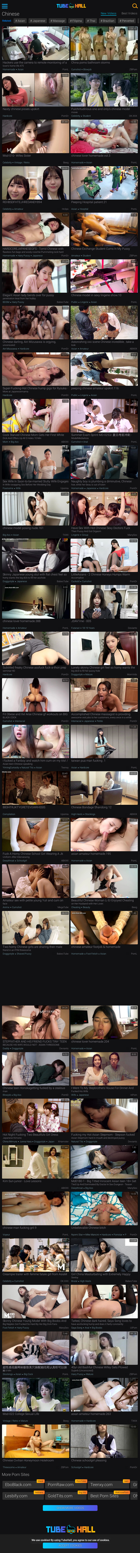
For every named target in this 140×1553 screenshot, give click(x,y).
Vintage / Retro (22, 162)
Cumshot (76, 69)
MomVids (132, 674)
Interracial (19, 721)
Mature (89, 674)
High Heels (77, 814)
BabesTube (63, 302)
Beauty (86, 907)
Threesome (9, 1467)
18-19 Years (88, 628)
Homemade (9, 69)
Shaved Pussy (23, 953)
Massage (58, 21)
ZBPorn (133, 69)
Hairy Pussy (23, 255)
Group (84, 535)
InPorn (134, 1095)
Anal (85, 441)
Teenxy (65, 767)
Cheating (76, 907)
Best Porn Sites (109, 1495)
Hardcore (7, 116)
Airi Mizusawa (10, 348)
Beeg (66, 162)
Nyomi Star (77, 1234)
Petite (99, 721)
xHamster (63, 1141)
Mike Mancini (92, 1234)
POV (126, 1234)
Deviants (132, 628)
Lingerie (84, 302)
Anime (6, 907)
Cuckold (75, 581)
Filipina (77, 21)
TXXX (66, 535)
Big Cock (28, 1374)
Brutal (74, 1281)
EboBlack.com (24, 1484)
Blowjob (87, 69)
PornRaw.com (67, 1484)
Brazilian (108, 21)
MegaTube (63, 907)
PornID (65, 1095)
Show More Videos (70, 1508)
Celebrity (76, 116)
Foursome (8, 488)
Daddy (6, 1048)
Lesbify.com (24, 1495)
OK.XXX (133, 116)
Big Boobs (96, 1327)
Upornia (65, 488)
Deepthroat (9, 860)
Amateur (18, 209)
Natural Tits (27, 767)
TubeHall (71, 6)
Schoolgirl (21, 860)
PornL (66, 69)
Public (74, 302)
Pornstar (118, 1234)
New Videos (108, 13)
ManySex (132, 535)
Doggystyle (9, 581)
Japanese (38, 21)
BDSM (6, 302)
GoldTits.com (67, 1495)
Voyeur (6, 1234)
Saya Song (77, 1327)
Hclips (65, 209)
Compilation (9, 814)
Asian (21, 21)
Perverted (127, 21)
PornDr (65, 116)
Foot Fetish (92, 953)
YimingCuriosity (11, 767)
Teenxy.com (109, 1484)
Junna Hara (25, 1141)
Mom (6, 441)
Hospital (83, 209)
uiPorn (133, 1327)
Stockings (90, 814)
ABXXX (133, 348)
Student (86, 116)
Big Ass (14, 441)
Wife (18, 488)
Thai (92, 21)
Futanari (75, 628)
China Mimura (10, 1141)
